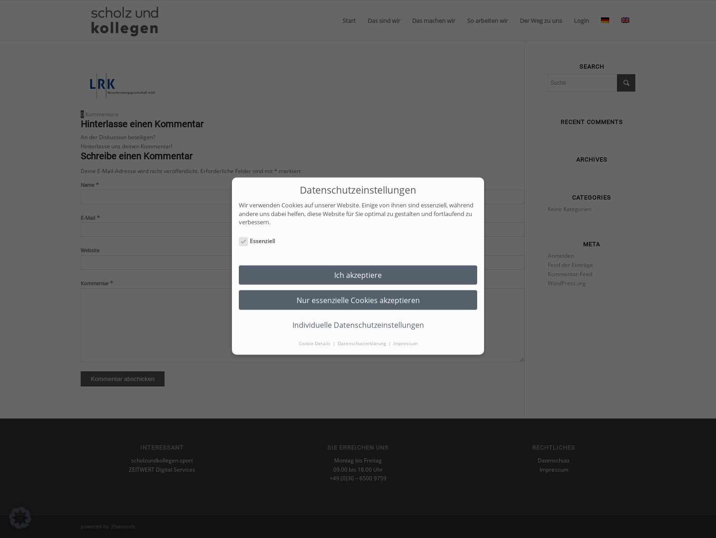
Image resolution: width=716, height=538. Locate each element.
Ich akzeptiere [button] (358, 269)
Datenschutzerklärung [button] (362, 337)
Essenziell (257, 235)
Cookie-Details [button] (315, 337)
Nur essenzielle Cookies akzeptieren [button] (358, 294)
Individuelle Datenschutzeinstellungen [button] (358, 319)
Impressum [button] (405, 337)
